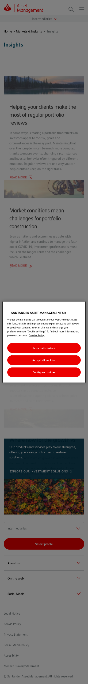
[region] (44, 342)
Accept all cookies (43, 360)
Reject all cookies (44, 348)
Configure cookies (44, 372)
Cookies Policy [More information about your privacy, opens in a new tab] (36, 335)
